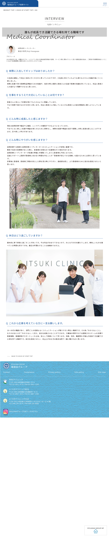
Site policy (79, 502)
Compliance (29, 502)
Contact (6, 502)
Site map (102, 502)
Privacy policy (54, 502)
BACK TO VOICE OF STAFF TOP (22, 487)
